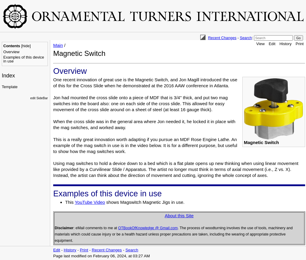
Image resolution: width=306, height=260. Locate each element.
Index (8, 76)
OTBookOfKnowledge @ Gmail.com (148, 228)
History (285, 44)
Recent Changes (222, 38)
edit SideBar (39, 98)
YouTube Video (90, 202)
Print (300, 44)
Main (58, 45)
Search (246, 38)
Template (10, 87)
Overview (11, 52)
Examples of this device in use (23, 59)
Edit (272, 44)
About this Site (179, 215)
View (260, 44)
